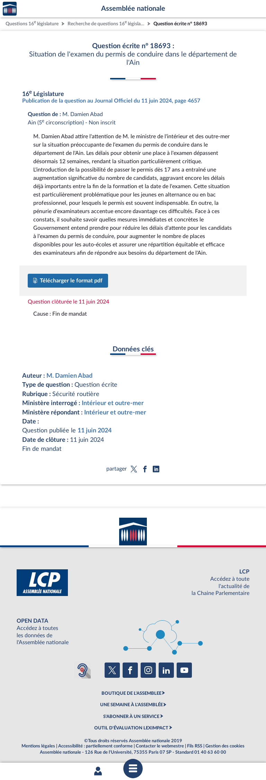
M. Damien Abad (69, 376)
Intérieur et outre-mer (113, 403)
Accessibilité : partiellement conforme (95, 746)
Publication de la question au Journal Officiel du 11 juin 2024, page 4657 (111, 101)
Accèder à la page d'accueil (10, 9)
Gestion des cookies (225, 746)
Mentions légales (38, 746)
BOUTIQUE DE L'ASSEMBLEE (131, 693)
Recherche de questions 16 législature (107, 23)
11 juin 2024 (95, 430)
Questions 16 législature (32, 23)
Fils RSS (194, 746)
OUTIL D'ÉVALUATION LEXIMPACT (131, 728)
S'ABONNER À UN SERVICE (131, 717)
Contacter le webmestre (160, 746)
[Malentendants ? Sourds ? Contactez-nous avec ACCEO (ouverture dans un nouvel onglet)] (82, 670)
